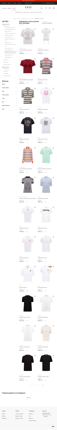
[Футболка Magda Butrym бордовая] (27, 66)
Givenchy (40, 107)
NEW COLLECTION (34, 12)
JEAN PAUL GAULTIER (23, 196)
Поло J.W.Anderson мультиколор (25, 168)
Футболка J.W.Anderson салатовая (45, 168)
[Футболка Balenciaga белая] (46, 37)
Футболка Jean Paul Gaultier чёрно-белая (27, 198)
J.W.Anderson (22, 167)
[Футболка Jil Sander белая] (27, 334)
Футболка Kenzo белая (24, 228)
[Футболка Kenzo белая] (27, 215)
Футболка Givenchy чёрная (24, 317)
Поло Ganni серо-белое (24, 109)
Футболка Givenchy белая (43, 109)
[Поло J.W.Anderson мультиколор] (27, 156)
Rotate (39, 196)
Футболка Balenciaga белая (43, 49)
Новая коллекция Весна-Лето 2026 (28, 0)
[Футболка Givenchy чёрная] (27, 304)
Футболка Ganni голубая (43, 138)
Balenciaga (40, 48)
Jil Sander (21, 345)
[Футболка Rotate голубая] (46, 185)
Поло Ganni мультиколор (43, 79)
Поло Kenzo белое (23, 287)
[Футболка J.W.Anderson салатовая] (46, 156)
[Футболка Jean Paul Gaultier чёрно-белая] (27, 185)
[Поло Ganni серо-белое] (27, 96)
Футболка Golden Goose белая (25, 49)
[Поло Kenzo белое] (27, 274)
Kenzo (20, 226)
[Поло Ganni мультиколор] (46, 66)
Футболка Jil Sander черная (24, 376)
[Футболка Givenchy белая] (46, 96)
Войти (42, 8)
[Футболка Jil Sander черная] (27, 363)
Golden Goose (22, 48)
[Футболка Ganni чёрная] (27, 126)
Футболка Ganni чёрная (24, 138)
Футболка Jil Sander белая (24, 346)
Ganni (20, 107)
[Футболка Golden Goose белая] (27, 37)
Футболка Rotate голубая (43, 198)
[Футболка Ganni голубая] (46, 126)
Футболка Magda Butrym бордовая (26, 79)
